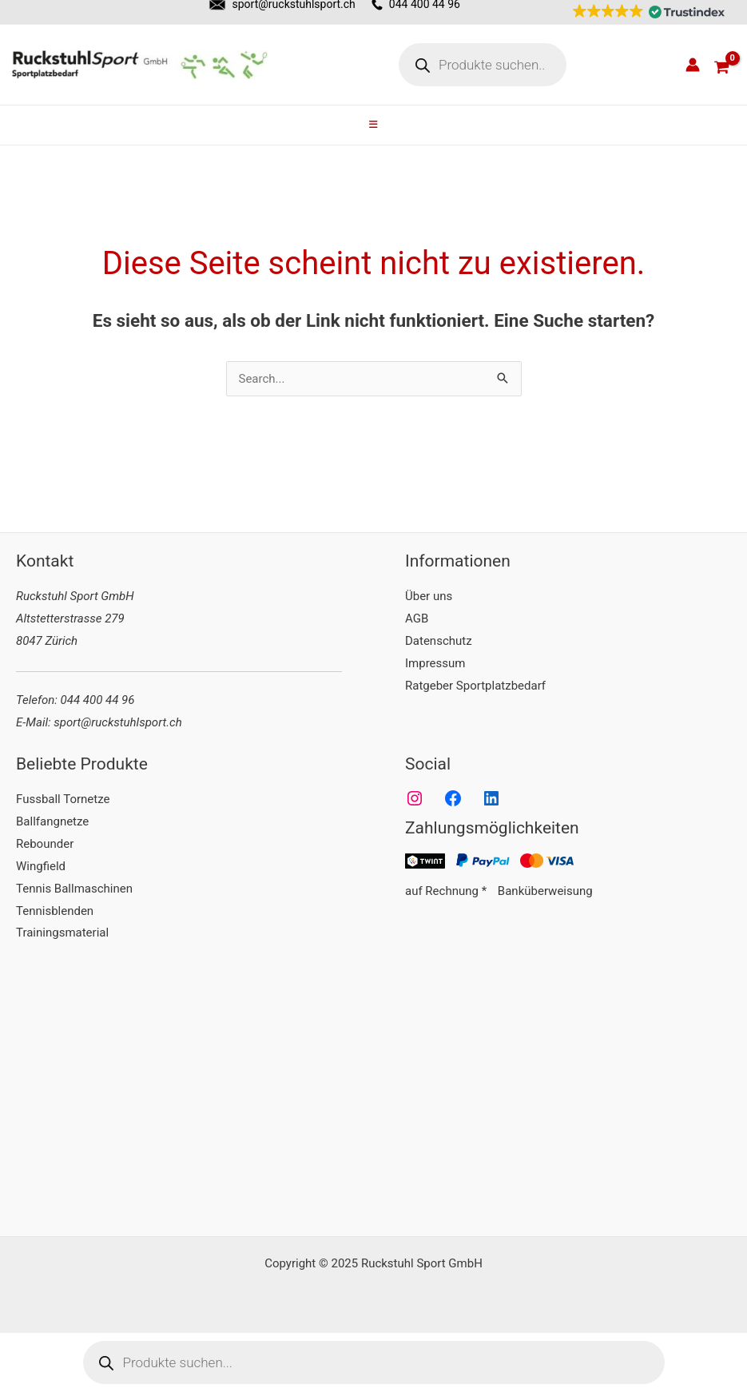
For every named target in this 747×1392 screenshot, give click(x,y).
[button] (645, 12)
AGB (416, 618)
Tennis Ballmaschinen (74, 888)
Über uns (428, 596)
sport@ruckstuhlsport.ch (117, 722)
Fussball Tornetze (62, 799)
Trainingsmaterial (62, 932)
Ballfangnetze (52, 821)
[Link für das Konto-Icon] (692, 65)
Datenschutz (438, 641)
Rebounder (45, 844)
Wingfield (41, 866)
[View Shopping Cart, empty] (721, 64)
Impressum (435, 663)
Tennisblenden (54, 911)
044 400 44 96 (98, 700)
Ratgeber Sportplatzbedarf (475, 685)
